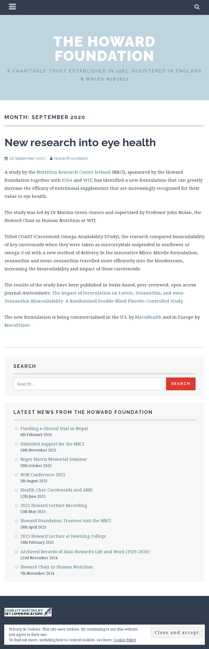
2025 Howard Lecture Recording (54, 505)
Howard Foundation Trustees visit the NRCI (66, 520)
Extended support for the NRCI (52, 444)
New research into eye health (80, 142)
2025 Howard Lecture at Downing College (63, 536)
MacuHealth (148, 317)
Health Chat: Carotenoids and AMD (57, 490)
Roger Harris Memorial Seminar (54, 459)
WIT (87, 180)
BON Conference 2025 (43, 474)
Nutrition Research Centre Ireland (74, 172)
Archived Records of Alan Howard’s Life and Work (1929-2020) (85, 551)
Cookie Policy (124, 639)
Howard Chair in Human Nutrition (57, 567)
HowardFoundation (71, 158)
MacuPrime (17, 325)
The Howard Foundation (104, 48)
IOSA (67, 180)
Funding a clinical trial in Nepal (54, 428)
